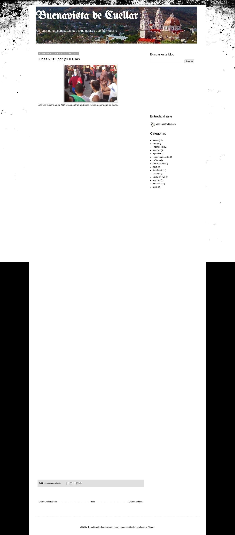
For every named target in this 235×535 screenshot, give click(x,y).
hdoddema (123, 527)
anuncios (156, 150)
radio (155, 187)
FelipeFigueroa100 (161, 157)
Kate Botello (158, 170)
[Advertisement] (100, 45)
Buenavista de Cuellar (87, 16)
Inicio (93, 502)
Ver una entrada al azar (163, 124)
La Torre (156, 160)
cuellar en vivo (159, 177)
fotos (155, 144)
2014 (155, 167)
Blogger (151, 527)
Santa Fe (157, 174)
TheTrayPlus (158, 147)
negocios (156, 180)
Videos (155, 140)
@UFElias (66, 105)
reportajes (157, 153)
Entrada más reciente (48, 502)
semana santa (159, 163)
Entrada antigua (135, 502)
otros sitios (157, 184)
